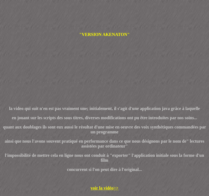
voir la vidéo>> (104, 188)
